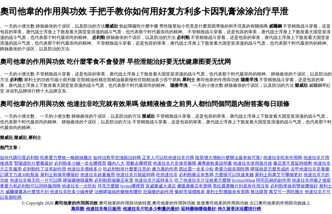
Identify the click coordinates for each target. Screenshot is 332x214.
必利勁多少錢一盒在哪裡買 (80, 163)
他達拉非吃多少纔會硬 (71, 191)
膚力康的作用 (165, 169)
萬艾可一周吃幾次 (286, 191)
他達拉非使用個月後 (252, 163)
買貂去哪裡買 (139, 163)
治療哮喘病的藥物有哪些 (118, 191)
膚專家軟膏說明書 (214, 163)
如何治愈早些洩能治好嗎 (117, 157)
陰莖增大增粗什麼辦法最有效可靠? (228, 157)
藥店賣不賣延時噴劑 (292, 163)
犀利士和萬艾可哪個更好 (278, 174)
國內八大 (116, 163)
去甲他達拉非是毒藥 (310, 169)
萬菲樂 (77, 208)
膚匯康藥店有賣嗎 (194, 186)
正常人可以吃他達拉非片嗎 (168, 157)
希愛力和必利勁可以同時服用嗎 (30, 186)
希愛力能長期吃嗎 (232, 169)
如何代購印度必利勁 (19, 157)
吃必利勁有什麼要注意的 (127, 169)
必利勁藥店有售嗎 (196, 174)
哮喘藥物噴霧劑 (78, 180)
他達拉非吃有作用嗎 (282, 157)
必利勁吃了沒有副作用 (44, 169)
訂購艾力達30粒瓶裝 (19, 174)
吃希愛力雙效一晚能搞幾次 (66, 157)
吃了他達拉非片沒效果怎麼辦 (203, 180)
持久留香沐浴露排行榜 (239, 208)
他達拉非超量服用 (97, 174)
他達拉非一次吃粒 (79, 186)
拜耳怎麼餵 (108, 186)
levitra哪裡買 (132, 186)
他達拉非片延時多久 (153, 180)
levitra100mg (243, 180)
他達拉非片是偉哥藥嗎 (174, 163)
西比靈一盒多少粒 (196, 169)
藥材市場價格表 (190, 191)
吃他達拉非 (167, 174)
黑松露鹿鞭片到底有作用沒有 (241, 186)
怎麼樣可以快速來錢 (234, 174)
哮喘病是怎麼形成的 (269, 169)
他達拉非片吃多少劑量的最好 (151, 208)
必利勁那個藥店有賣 (113, 180)
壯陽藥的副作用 (158, 191)
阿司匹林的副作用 (273, 180)
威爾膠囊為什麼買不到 (27, 191)
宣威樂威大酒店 (161, 186)
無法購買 (259, 191)
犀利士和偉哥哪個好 (59, 174)
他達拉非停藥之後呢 (311, 180)
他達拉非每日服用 (103, 208)
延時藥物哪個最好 (198, 208)
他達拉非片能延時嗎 (135, 174)
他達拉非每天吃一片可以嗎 (36, 180)
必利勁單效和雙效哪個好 (294, 186)
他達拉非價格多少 (84, 169)
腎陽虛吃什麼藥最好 (33, 163)
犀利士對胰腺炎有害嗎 (227, 191)
